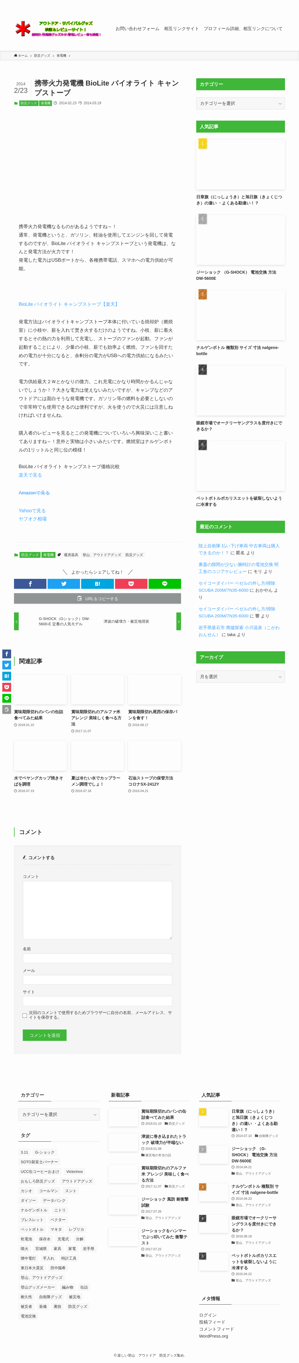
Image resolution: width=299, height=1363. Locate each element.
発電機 (46, 103)
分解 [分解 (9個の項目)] (80, 1239)
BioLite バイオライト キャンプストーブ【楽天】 (69, 304)
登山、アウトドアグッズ (102, 555)
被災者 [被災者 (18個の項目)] (26, 1306)
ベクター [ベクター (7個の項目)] (58, 1220)
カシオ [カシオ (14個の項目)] (26, 1191)
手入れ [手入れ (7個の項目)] (48, 1258)
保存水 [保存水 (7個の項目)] (45, 1239)
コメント (31, 876)
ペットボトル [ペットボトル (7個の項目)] (32, 1229)
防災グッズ (29, 103)
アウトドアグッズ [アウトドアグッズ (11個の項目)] (77, 1181)
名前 (27, 949)
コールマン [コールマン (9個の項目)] (48, 1191)
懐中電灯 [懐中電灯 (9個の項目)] (28, 1258)
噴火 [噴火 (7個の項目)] (24, 1248)
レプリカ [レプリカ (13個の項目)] (76, 1229)
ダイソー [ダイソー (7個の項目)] (28, 1200)
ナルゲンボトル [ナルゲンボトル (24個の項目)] (34, 1210)
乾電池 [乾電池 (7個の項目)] (26, 1239)
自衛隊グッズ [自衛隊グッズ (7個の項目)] (50, 1297)
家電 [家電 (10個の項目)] (72, 1248)
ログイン (208, 1314)
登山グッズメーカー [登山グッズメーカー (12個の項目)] (38, 1287)
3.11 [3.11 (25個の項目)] (24, 1152)
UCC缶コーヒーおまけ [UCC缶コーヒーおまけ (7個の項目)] (40, 1171)
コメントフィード (216, 1328)
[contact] (273, 3)
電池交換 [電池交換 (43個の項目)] (28, 1316)
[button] (30, 584)
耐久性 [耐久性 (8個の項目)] (26, 1297)
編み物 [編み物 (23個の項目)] (67, 1287)
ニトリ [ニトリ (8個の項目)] (60, 1210)
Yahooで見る (32, 510)
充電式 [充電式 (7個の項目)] (63, 1239)
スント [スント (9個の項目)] (71, 1191)
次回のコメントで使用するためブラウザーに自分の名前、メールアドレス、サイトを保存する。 (100, 1015)
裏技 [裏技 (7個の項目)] (57, 1306)
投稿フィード (212, 1321)
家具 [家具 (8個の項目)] (57, 1248)
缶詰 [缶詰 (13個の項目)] (84, 1287)
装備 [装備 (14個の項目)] (43, 1306)
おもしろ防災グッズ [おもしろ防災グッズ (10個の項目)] (38, 1181)
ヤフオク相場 (33, 518)
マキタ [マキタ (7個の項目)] (56, 1229)
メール (29, 970)
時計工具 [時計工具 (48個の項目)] (69, 1258)
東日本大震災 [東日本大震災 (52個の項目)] (32, 1268)
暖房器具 (71, 555)
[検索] (281, 3)
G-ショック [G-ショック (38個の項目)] (44, 1152)
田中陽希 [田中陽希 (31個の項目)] (58, 1268)
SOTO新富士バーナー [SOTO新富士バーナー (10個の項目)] (39, 1162)
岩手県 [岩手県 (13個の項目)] (88, 1248)
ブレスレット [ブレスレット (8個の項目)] (32, 1220)
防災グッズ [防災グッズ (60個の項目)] (77, 1306)
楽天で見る (30, 475)
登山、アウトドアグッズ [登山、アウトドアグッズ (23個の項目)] (41, 1277)
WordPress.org (213, 1336)
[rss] (266, 3)
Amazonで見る (34, 492)
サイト (29, 992)
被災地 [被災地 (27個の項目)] (74, 1297)
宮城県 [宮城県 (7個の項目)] (41, 1248)
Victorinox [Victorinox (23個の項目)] (74, 1171)
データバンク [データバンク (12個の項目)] (54, 1200)
